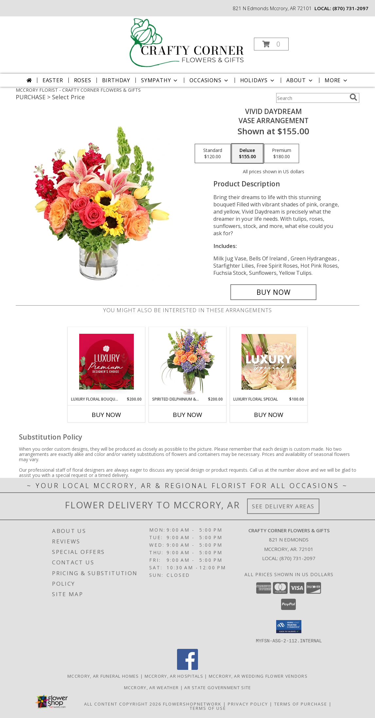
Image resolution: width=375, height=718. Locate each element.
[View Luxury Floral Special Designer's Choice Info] (268, 362)
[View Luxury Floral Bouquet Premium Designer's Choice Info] (106, 361)
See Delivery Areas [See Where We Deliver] (283, 506)
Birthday (116, 80)
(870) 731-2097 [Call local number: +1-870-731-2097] (350, 8)
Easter (53, 80)
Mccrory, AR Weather (151, 687)
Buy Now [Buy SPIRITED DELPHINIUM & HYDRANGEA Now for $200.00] (187, 414)
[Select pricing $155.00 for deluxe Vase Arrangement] (247, 153)
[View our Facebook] (187, 668)
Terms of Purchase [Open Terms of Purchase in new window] (300, 704)
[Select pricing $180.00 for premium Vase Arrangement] (281, 153)
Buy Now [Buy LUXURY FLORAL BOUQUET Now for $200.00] (106, 414)
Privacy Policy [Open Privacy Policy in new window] (248, 704)
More (336, 80)
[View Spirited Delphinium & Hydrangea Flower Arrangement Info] (187, 362)
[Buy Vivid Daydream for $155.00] (273, 292)
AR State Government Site (217, 687)
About (300, 80)
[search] (353, 97)
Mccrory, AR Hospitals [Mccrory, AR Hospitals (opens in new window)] (174, 676)
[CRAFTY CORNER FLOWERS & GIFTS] (187, 42)
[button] (271, 44)
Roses (82, 80)
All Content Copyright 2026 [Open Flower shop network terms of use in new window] (122, 704)
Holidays (258, 80)
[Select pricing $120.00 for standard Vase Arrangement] (212, 153)
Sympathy (160, 80)
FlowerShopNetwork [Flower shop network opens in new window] (192, 704)
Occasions (209, 80)
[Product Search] (312, 98)
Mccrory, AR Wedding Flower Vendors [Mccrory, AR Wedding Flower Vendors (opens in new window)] (258, 676)
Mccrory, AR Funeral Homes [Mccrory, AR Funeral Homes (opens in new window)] (103, 676)
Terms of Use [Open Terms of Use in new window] (208, 708)
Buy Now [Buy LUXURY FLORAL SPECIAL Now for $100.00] (268, 414)
